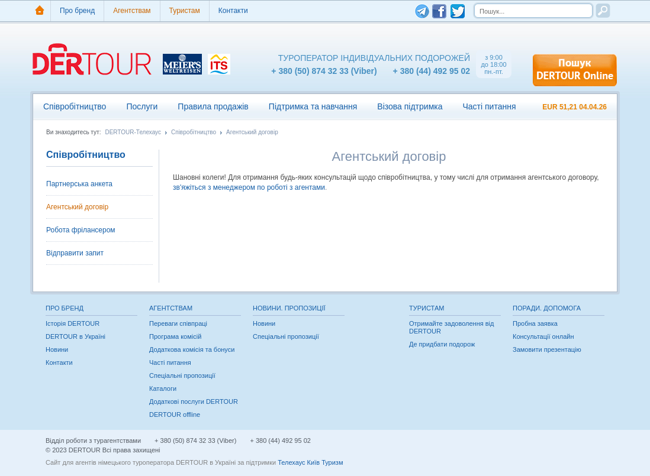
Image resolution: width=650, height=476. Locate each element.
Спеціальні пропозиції (182, 375)
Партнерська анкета (79, 184)
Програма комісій (175, 336)
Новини (57, 349)
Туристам (184, 11)
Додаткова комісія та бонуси (191, 349)
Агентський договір (252, 132)
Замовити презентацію (547, 349)
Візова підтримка (409, 106)
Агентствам (131, 11)
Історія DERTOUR (72, 323)
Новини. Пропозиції (289, 308)
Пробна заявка (535, 323)
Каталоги (162, 388)
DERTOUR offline (174, 414)
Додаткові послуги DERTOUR (193, 401)
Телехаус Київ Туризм (310, 462)
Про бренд (77, 11)
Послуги (141, 106)
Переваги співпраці (178, 323)
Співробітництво (74, 106)
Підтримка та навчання (313, 106)
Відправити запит (75, 253)
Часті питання (489, 106)
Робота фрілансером (80, 230)
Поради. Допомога (547, 308)
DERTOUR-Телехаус (133, 132)
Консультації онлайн (543, 336)
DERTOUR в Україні (75, 336)
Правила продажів (213, 106)
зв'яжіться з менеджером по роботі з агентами (249, 187)
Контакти (233, 11)
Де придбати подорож (442, 344)
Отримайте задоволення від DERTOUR (451, 327)
